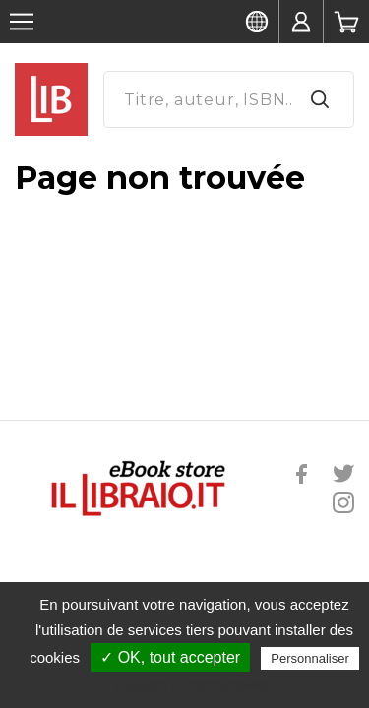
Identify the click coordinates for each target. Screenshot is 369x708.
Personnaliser (310, 658)
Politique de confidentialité (194, 685)
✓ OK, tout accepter (170, 657)
